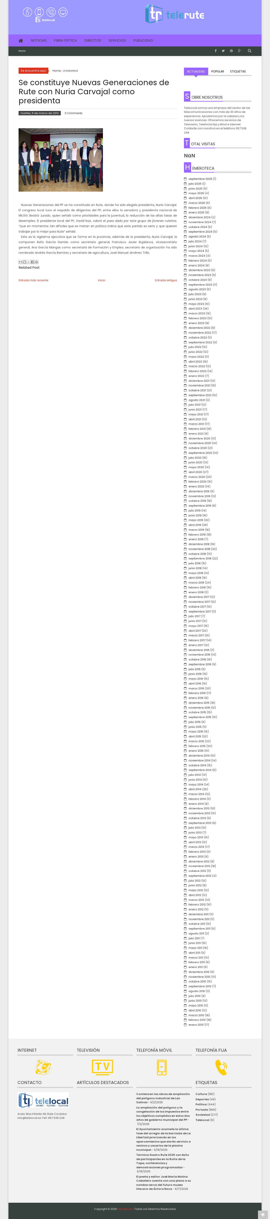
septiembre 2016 (200, 664)
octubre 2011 (197, 924)
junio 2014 (195, 780)
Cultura (201, 1094)
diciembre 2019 (199, 491)
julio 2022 (195, 347)
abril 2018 (195, 578)
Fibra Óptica (65, 40)
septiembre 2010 (200, 986)
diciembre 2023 (199, 270)
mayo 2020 (196, 467)
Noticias (38, 40)
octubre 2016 (197, 659)
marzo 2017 (196, 635)
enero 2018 (196, 592)
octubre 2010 (197, 981)
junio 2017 (195, 621)
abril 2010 (195, 1010)
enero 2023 (196, 323)
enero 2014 (196, 804)
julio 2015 (195, 722)
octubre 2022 (198, 337)
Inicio (22, 50)
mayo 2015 (196, 731)
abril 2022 (195, 362)
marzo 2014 (196, 794)
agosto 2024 (197, 237)
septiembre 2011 (200, 929)
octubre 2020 (198, 448)
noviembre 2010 (199, 977)
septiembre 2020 (200, 453)
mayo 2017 (196, 626)
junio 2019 (195, 515)
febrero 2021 (197, 429)
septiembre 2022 (200, 342)
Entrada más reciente (33, 280)
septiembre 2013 (200, 823)
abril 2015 (195, 736)
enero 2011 (196, 967)
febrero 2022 (198, 371)
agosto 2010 (197, 991)
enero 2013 (196, 857)
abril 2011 (194, 953)
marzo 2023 (197, 313)
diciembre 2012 (199, 861)
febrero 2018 (197, 587)
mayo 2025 (196, 193)
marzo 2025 (197, 203)
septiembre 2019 (200, 506)
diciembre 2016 (199, 650)
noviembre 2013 (199, 813)
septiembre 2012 (200, 876)
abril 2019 (195, 525)
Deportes (202, 1099)
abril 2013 (195, 842)
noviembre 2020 (200, 443)
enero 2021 (196, 434)
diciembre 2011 (199, 914)
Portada (202, 1110)
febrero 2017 (197, 640)
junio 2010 (195, 1001)
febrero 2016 (197, 693)
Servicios (117, 40)
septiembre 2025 (200, 179)
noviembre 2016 (199, 655)
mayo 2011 (195, 948)
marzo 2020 (197, 477)
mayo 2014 (196, 785)
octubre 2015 (197, 712)
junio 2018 (195, 568)
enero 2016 (196, 698)
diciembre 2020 (199, 438)
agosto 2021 (197, 400)
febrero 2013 (197, 852)
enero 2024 (197, 265)
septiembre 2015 (200, 717)
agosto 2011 (196, 933)
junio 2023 (195, 299)
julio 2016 (195, 669)
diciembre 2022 (199, 328)
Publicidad (143, 40)
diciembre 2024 (200, 217)
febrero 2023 (198, 318)
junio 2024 (196, 246)
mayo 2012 (196, 890)
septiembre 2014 (200, 770)
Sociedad (203, 1115)
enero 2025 (196, 212)
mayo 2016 (196, 679)
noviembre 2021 (199, 385)
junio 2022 (195, 352)
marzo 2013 (196, 847)
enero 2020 (196, 486)
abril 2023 (195, 309)
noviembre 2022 (200, 333)
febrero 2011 (197, 962)
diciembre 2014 (199, 756)
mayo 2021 (196, 414)
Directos (92, 40)
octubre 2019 (197, 501)
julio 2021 (195, 405)
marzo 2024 (197, 256)
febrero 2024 (198, 261)
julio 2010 (195, 996)
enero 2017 (196, 645)
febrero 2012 (197, 905)
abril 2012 (195, 895)
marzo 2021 (196, 424)
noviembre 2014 (200, 760)
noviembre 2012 (199, 866)
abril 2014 (195, 789)
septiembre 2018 (200, 558)
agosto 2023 (197, 289)
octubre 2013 (197, 818)
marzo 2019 (196, 530)
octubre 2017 (197, 607)
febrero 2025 (198, 208)
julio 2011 (194, 938)
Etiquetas (238, 71)
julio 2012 (195, 881)
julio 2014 (195, 775)
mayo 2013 (196, 837)
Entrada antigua (166, 280)
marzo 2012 (196, 900)
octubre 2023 (198, 280)
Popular (217, 71)
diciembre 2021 (199, 381)
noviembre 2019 (199, 496)
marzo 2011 (196, 958)
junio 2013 (195, 832)
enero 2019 (196, 539)
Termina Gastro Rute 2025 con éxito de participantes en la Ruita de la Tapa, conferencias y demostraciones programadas (162, 1161)
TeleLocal (202, 1120)
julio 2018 (195, 563)
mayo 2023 (196, 304)
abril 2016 (195, 684)
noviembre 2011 (199, 919)
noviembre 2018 (199, 549)
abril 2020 (195, 472)
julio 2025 (195, 184)
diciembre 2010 (199, 972)
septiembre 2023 (200, 285)
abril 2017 (195, 631)
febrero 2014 (197, 799)
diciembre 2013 (199, 808)
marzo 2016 (196, 688)
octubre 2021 (197, 390)
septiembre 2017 (200, 612)
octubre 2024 (198, 227)
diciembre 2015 (199, 703)
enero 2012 (196, 909)
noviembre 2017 (199, 602)
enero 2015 (196, 751)
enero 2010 (196, 1025)
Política (201, 1104)
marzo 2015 (196, 741)
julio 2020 (195, 458)
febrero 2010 (197, 1020)
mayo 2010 (196, 1006)
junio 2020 (195, 462)
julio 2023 (195, 294)
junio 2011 (195, 943)
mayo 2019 (196, 520)
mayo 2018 (196, 573)
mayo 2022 (196, 357)
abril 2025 (195, 198)
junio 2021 (195, 410)
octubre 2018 (197, 554)
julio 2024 (195, 241)
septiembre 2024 (200, 232)
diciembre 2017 (199, 597)
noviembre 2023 (200, 275)
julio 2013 (195, 828)
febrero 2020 (198, 482)
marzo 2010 (196, 1015)
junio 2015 (195, 727)
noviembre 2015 (199, 708)
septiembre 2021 (200, 395)
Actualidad (196, 71)
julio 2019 (195, 511)
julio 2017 (194, 616)
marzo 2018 (196, 583)
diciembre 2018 (199, 544)
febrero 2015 (197, 746)
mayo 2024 (196, 251)
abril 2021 (195, 419)
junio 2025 (195, 189)
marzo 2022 (197, 366)
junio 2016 (195, 674)
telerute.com (125, 1209)
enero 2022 (196, 376)
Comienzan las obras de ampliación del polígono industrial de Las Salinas (163, 1098)
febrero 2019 (197, 535)
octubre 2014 (197, 765)
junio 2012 (195, 885)
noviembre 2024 (200, 222)
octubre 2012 (197, 871)
